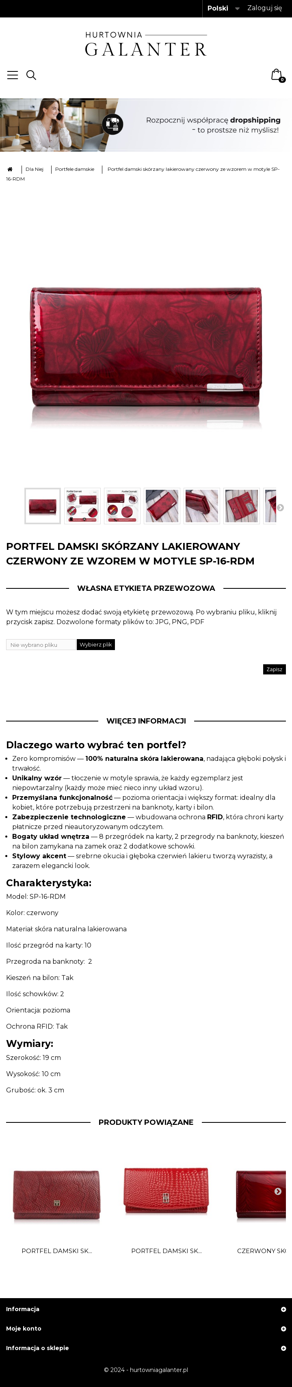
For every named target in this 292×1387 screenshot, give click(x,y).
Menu (12, 75)
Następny (280, 507)
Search (31, 75)
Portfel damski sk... (57, 1251)
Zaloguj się (264, 8)
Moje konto (23, 1328)
